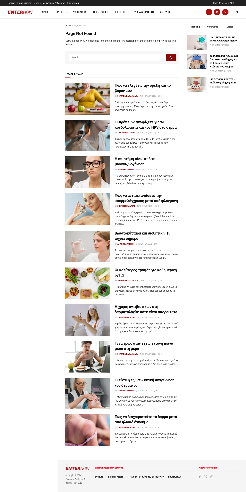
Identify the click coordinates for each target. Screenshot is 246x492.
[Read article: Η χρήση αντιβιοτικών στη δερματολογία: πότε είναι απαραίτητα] (87, 320)
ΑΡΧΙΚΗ (46, 12)
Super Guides (100, 12)
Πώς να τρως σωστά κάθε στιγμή (36, 226)
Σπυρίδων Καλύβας (126, 133)
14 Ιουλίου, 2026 (148, 96)
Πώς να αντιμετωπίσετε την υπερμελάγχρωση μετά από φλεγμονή (33, 101)
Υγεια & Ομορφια (144, 12)
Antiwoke (166, 12)
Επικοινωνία (73, 3)
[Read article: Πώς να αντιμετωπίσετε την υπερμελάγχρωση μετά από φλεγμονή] (87, 209)
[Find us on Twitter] (217, 12)
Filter (50, 22)
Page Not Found (81, 25)
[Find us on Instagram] (225, 12)
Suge (80, 483)
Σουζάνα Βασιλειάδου (127, 96)
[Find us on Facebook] (209, 12)
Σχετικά (11, 3)
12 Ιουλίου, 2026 (144, 391)
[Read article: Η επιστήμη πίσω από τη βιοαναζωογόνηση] (87, 172)
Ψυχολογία (79, 12)
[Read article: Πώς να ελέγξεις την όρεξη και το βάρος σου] (87, 99)
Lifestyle (121, 12)
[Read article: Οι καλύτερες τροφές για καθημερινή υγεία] (87, 283)
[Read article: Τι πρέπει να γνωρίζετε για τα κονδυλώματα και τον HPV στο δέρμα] (87, 135)
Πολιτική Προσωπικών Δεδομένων (49, 3)
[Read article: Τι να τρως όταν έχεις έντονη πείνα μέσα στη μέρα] (87, 357)
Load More (29, 264)
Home (68, 25)
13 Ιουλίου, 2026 (145, 206)
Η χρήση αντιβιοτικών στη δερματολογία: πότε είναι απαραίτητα (32, 156)
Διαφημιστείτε (24, 3)
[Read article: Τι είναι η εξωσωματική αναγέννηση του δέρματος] (87, 393)
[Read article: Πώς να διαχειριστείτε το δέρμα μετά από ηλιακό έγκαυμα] (87, 430)
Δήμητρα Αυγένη (125, 169)
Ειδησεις (61, 12)
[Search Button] (237, 12)
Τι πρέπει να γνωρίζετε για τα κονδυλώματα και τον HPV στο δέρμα (34, 63)
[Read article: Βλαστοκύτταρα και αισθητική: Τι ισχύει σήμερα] (87, 246)
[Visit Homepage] (20, 12)
